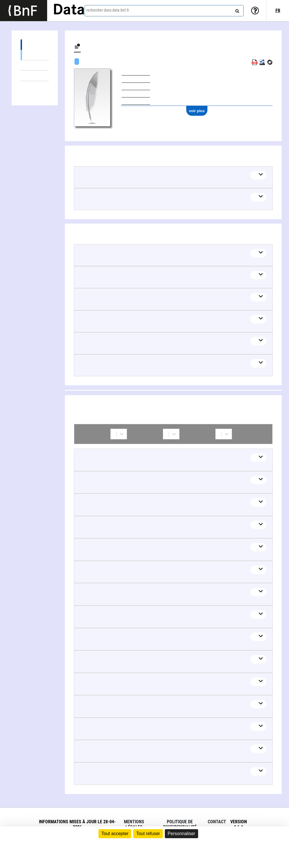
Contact (217, 821)
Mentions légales (134, 824)
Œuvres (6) (35, 44)
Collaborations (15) (35, 86)
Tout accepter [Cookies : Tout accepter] (114, 833)
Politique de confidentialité (180, 824)
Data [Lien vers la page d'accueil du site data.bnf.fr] (69, 10)
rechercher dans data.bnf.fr (107, 10)
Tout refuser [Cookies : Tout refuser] (148, 833)
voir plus (197, 111)
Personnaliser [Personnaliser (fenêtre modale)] (181, 833)
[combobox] (164, 10)
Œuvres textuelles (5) (35, 55)
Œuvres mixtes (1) (35, 65)
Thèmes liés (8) (35, 75)
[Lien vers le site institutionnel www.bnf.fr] (23, 10)
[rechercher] (236, 10)
